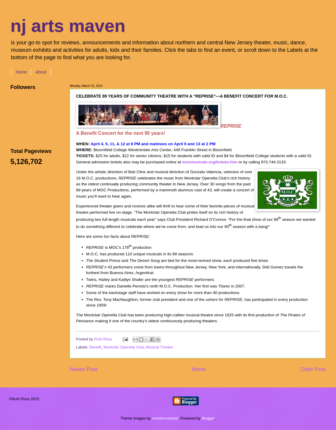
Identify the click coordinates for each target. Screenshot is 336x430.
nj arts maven (67, 26)
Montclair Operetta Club (123, 347)
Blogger (208, 418)
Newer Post (83, 369)
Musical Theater (159, 347)
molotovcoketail (165, 418)
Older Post (313, 369)
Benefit (95, 347)
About (40, 72)
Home (21, 72)
